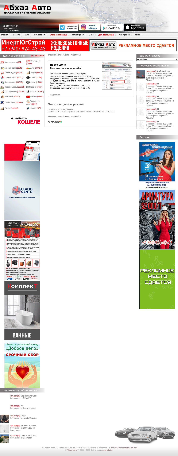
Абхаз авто (72, 450)
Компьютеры (14, 102)
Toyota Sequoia (29, 418)
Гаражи (36, 87)
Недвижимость (14, 87)
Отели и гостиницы (58, 35)
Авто (27, 35)
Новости (16, 35)
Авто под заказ (13, 62)
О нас (91, 35)
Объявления (39, 35)
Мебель (36, 96)
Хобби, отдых (13, 73)
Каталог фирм (78, 35)
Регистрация (124, 35)
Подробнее (55, 95)
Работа (37, 92)
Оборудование (14, 92)
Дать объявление (106, 35)
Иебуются (27, 438)
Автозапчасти (14, 68)
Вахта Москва (29, 408)
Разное (11, 108)
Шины (36, 77)
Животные (12, 96)
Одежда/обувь (14, 77)
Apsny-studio (106, 450)
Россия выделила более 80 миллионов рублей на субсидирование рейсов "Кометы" (160, 76)
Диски (36, 82)
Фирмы (35, 108)
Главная (4, 35)
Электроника (14, 82)
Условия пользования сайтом (124, 448)
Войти (137, 35)
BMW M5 (27, 398)
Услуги (36, 73)
